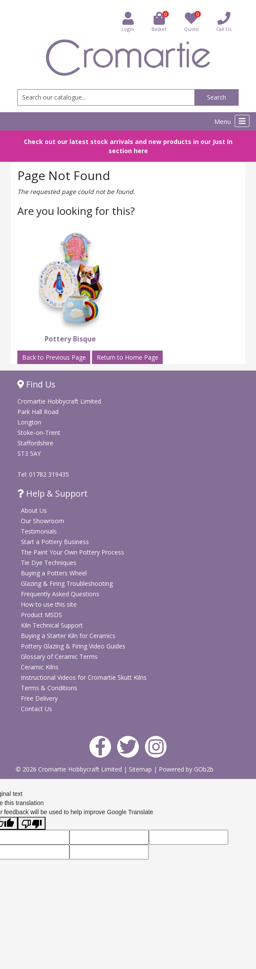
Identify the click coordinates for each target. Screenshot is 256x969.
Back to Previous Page (54, 357)
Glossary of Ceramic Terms (59, 656)
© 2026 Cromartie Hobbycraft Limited (70, 769)
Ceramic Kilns (40, 667)
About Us (34, 510)
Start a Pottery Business (55, 542)
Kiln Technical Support (52, 625)
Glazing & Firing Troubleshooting (67, 583)
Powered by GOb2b (186, 769)
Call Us (223, 21)
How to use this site (49, 604)
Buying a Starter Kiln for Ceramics (68, 636)
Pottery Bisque (70, 339)
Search (216, 97)
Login (127, 21)
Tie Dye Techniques (48, 562)
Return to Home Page (127, 357)
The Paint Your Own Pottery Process (72, 552)
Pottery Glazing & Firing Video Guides (73, 646)
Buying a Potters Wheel (54, 573)
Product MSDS (41, 615)
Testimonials (39, 531)
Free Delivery (39, 698)
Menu (231, 121)
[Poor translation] (32, 823)
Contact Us (36, 709)
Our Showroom (42, 521)
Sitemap (141, 769)
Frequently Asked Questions (60, 594)
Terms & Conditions (49, 688)
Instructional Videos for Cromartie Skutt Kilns (84, 677)
